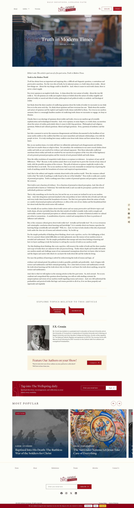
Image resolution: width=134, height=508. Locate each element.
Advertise (95, 468)
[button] (100, 9)
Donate (117, 9)
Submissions (55, 468)
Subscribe (107, 9)
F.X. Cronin (71, 44)
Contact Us (93, 363)
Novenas (37, 9)
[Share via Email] (129, 217)
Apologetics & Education (57, 311)
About (15, 9)
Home (17, 468)
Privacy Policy (103, 503)
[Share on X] (129, 209)
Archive (27, 8)
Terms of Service (113, 503)
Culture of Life (76, 310)
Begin (110, 388)
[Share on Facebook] (129, 205)
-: (113, 403)
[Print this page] (129, 213)
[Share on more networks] (129, 222)
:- (119, 403)
